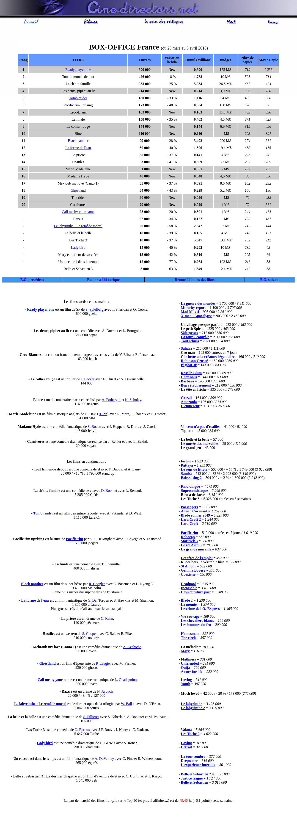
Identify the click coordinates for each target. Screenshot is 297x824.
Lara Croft (189, 524)
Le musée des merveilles (199, 444)
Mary (185, 652)
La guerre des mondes (198, 304)
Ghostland (78, 191)
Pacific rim (74, 540)
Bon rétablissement (196, 386)
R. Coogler (97, 584)
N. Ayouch (105, 692)
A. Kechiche (132, 648)
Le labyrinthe (191, 704)
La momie (189, 605)
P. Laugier (103, 664)
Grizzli (186, 398)
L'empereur (190, 407)
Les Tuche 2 (190, 734)
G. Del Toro (96, 601)
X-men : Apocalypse (196, 316)
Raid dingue (190, 487)
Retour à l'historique (103, 280)
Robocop (188, 537)
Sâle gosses (189, 333)
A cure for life (191, 672)
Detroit (186, 748)
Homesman (189, 634)
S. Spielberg (94, 310)
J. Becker (88, 380)
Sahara (186, 349)
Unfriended (190, 664)
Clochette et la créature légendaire (207, 357)
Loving (186, 680)
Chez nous (189, 378)
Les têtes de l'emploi (196, 559)
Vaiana (186, 730)
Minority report (193, 308)
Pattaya (187, 466)
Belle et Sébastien (194, 783)
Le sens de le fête (194, 470)
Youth (185, 684)
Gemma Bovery (193, 571)
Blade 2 (186, 601)
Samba (186, 474)
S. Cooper (89, 634)
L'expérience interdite (198, 765)
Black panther (78, 141)
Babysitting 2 (191, 478)
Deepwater (189, 761)
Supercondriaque (194, 491)
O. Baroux (82, 730)
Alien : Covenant (194, 512)
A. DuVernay (104, 759)
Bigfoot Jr (189, 366)
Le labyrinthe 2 (193, 709)
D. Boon (107, 491)
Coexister (188, 575)
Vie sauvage (190, 617)
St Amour (188, 567)
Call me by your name (78, 212)
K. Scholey (133, 400)
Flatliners (188, 660)
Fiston (186, 462)
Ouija (185, 668)
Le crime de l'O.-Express (200, 609)
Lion (103, 415)
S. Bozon (94, 427)
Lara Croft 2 (191, 520)
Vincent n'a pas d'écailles (200, 427)
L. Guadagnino (126, 680)
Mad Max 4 (190, 312)
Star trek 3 (189, 542)
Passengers (189, 508)
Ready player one (78, 70)
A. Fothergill (111, 400)
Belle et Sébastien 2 (196, 775)
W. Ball (126, 704)
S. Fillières (91, 717)
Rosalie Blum (191, 374)
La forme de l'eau (78, 148)
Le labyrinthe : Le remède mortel (78, 227)
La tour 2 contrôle (195, 338)
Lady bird (78, 248)
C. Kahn (107, 619)
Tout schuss (190, 342)
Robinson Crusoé (194, 361)
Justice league (192, 779)
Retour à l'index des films (194, 280)
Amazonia (189, 402)
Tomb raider (78, 99)
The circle (188, 638)
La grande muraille (196, 550)
